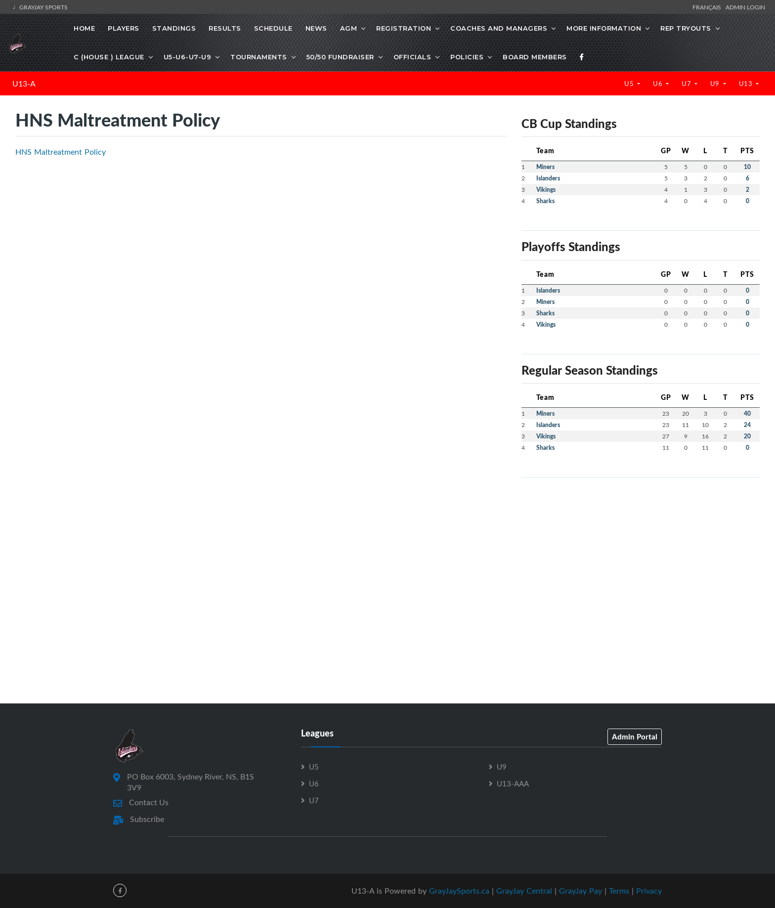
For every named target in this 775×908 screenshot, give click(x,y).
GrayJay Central (524, 890)
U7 (687, 83)
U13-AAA (513, 783)
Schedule (273, 28)
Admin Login (745, 7)
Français (708, 7)
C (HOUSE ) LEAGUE (109, 57)
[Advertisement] (640, 554)
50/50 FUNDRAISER (340, 57)
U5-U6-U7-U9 (188, 57)
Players (123, 28)
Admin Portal (634, 736)
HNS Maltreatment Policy (60, 151)
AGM (348, 28)
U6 (658, 83)
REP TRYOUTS (685, 28)
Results (225, 28)
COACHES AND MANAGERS (498, 28)
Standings (174, 28)
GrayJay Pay (580, 890)
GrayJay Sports (39, 7)
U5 (630, 83)
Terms (619, 890)
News (316, 28)
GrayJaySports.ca (459, 890)
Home (84, 28)
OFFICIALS (412, 57)
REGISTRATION (403, 28)
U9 (716, 83)
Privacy (649, 890)
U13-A (24, 83)
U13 (746, 83)
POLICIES (466, 57)
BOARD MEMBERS (535, 57)
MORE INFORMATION (603, 28)
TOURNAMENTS (258, 57)
